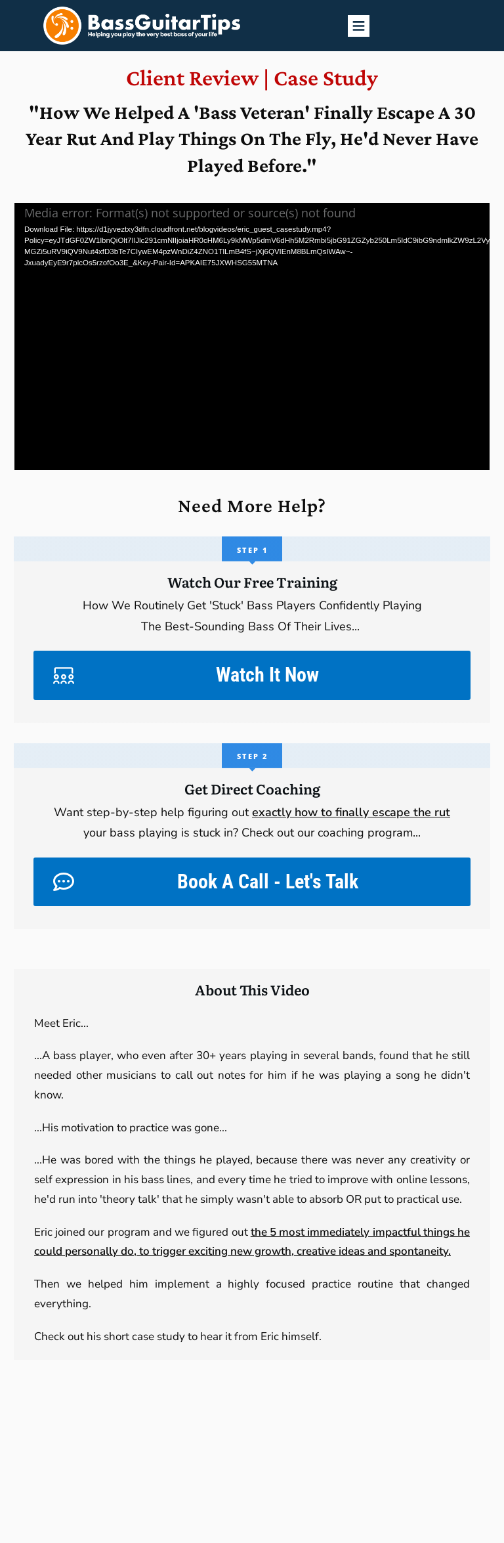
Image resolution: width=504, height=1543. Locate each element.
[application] (252, 336)
